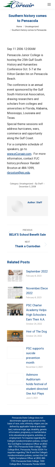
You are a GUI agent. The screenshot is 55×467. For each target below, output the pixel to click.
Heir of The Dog (36, 331)
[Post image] (15, 276)
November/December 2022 (40, 291)
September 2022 (37, 271)
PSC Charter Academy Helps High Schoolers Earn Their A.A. (36, 312)
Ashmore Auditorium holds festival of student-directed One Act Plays (37, 384)
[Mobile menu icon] (49, 4)
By (39, 183)
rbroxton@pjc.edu (18, 172)
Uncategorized (26, 183)
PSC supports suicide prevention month (35, 355)
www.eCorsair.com (19, 154)
